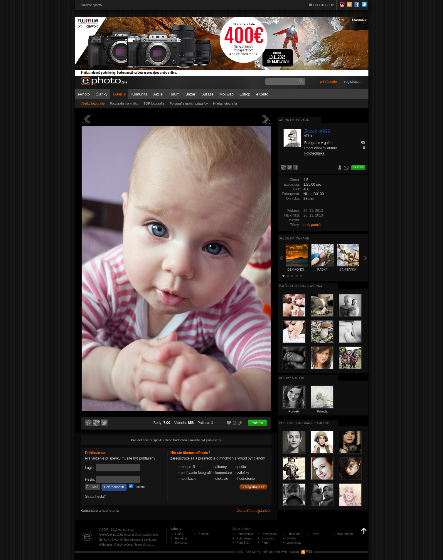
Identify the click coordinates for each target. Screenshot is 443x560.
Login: (90, 468)
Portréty (294, 411)
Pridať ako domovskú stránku (280, 551)
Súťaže (207, 94)
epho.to (176, 528)
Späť (281, 257)
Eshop (245, 94)
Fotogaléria (244, 538)
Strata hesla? (95, 496)
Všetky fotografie (93, 103)
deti (306, 225)
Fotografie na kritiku (124, 103)
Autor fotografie (294, 120)
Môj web (226, 94)
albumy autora (291, 378)
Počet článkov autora (320, 148)
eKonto (262, 94)
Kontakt (204, 534)
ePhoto (84, 94)
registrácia (352, 82)
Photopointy (269, 534)
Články (101, 94)
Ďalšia (365, 257)
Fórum (174, 94)
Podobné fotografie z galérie (304, 423)
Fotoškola (243, 542)
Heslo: (90, 479)
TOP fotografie (154, 103)
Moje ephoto (345, 534)
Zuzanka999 (317, 131)
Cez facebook (114, 487)
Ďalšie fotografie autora (300, 286)
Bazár (191, 94)
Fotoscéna (294, 534)
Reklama (181, 542)
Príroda (322, 411)
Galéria (119, 94)
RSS (306, 551)
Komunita (139, 94)
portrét (316, 225)
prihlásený (213, 440)
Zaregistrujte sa (253, 487)
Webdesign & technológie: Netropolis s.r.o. (126, 544)
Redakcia (181, 538)
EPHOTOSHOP (323, 5)
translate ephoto (91, 5)
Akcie (158, 94)
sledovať (358, 167)
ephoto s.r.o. (126, 529)
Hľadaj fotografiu (225, 103)
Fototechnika (314, 153)
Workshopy (294, 542)
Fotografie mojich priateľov (189, 103)
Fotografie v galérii (318, 143)
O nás (179, 534)
